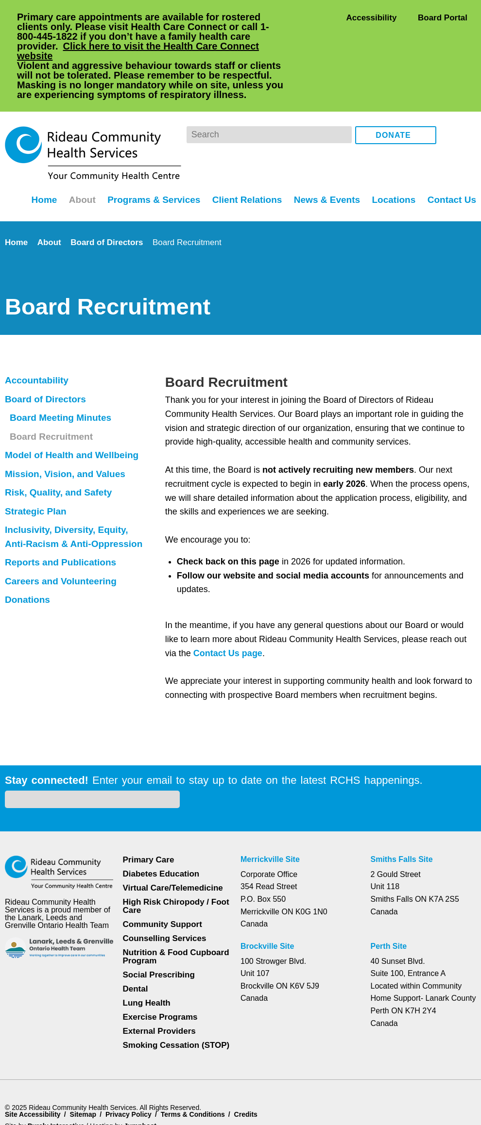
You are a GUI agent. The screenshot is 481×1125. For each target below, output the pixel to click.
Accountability (38, 341)
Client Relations (244, 160)
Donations (28, 560)
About (77, 160)
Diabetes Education (162, 821)
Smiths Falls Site (401, 806)
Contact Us (451, 160)
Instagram (467, 95)
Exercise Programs (160, 964)
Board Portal (441, 17)
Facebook (451, 95)
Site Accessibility (33, 1061)
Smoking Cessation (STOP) (176, 992)
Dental (136, 936)
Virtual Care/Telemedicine (174, 835)
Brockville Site (267, 893)
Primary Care (148, 806)
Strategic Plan (37, 472)
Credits (252, 1061)
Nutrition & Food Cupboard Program (177, 903)
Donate (393, 96)
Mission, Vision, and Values (65, 435)
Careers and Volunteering (63, 542)
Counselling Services (163, 885)
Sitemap (84, 1061)
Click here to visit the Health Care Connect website (141, 50)
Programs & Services (149, 160)
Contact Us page (228, 614)
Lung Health (147, 950)
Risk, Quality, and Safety (60, 453)
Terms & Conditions (196, 1061)
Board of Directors (110, 203)
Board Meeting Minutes (64, 378)
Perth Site (390, 893)
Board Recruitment (54, 397)
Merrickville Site (270, 806)
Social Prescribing (158, 921)
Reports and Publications (62, 523)
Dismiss (31, 1102)
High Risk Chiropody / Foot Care (176, 853)
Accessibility (371, 17)
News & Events (325, 160)
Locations (392, 160)
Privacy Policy (131, 1061)
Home (37, 160)
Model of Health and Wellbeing (76, 416)
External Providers (159, 978)
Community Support (163, 871)
